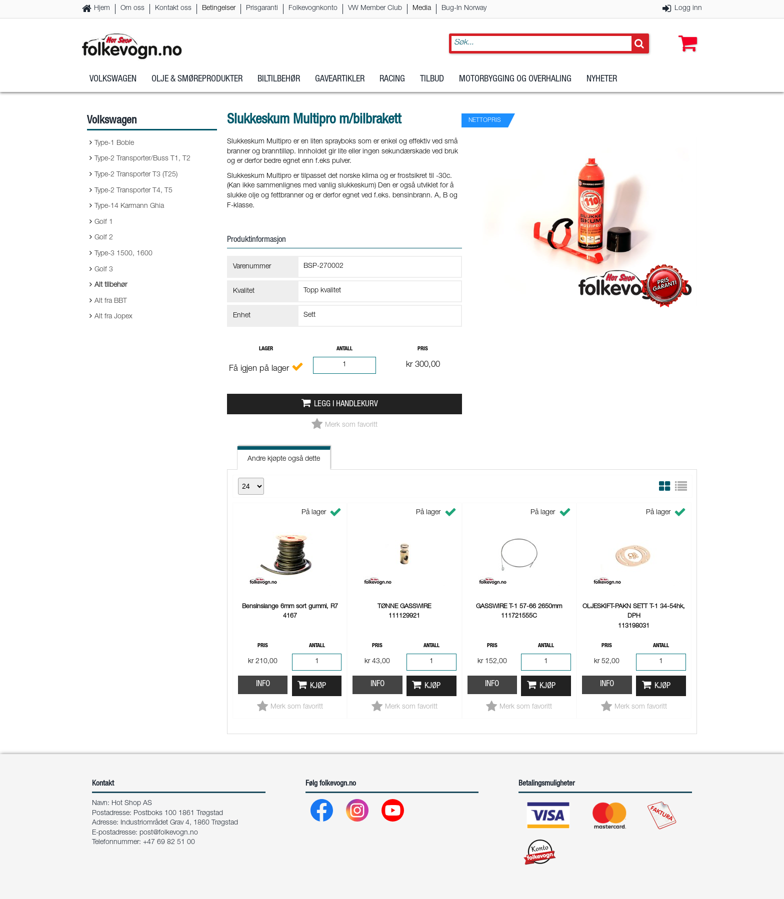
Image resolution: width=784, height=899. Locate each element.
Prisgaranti (262, 8)
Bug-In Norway (464, 8)
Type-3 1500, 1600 (123, 253)
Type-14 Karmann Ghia (129, 206)
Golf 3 (103, 269)
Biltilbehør (279, 79)
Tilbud (432, 79)
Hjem (102, 8)
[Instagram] (357, 813)
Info (263, 684)
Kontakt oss (173, 8)
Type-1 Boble (114, 143)
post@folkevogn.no (169, 833)
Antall (344, 349)
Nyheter (601, 79)
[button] (685, 33)
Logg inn (688, 8)
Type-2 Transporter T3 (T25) (136, 174)
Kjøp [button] (318, 686)
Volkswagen (113, 79)
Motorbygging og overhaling (515, 79)
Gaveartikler (339, 79)
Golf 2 (103, 237)
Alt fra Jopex (113, 316)
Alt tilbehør (110, 285)
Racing (392, 79)
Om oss (132, 8)
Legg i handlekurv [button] (346, 404)
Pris (423, 349)
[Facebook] (322, 813)
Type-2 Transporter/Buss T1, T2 (142, 158)
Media (421, 8)
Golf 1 (103, 222)
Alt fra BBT (110, 301)
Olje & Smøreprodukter (197, 79)
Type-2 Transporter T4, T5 (133, 190)
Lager (266, 349)
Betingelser (219, 8)
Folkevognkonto (313, 8)
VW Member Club (375, 8)
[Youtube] (393, 813)
